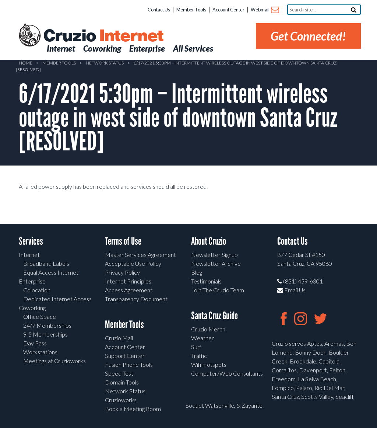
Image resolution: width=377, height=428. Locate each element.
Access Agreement (128, 289)
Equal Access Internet (50, 272)
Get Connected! (308, 36)
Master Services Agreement (140, 254)
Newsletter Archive (216, 263)
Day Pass (35, 343)
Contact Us (159, 10)
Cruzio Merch (208, 329)
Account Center (228, 10)
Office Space (39, 316)
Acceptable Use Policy (133, 263)
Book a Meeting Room (133, 408)
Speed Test (119, 373)
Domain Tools (122, 382)
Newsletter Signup (214, 254)
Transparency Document (136, 298)
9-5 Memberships (45, 334)
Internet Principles (128, 281)
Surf (196, 346)
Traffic (199, 355)
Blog (196, 272)
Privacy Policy (122, 272)
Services (31, 241)
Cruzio (103, 36)
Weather (202, 337)
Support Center (125, 355)
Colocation (36, 289)
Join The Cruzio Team (217, 289)
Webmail (264, 10)
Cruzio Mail (119, 337)
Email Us (291, 289)
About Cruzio (208, 241)
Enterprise (32, 281)
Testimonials (206, 281)
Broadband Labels (46, 263)
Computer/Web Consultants (227, 373)
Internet (29, 254)
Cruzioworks (121, 399)
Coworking (32, 307)
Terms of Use (123, 241)
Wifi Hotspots (208, 364)
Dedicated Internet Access (57, 298)
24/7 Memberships (47, 325)
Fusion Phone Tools (129, 364)
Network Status (105, 63)
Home (25, 63)
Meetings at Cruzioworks (54, 360)
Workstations (40, 351)
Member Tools (191, 10)
